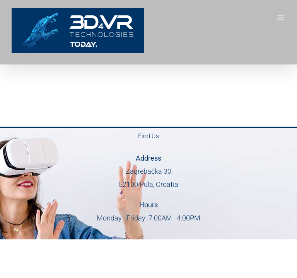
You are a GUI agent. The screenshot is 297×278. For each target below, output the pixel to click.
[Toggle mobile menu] (281, 18)
